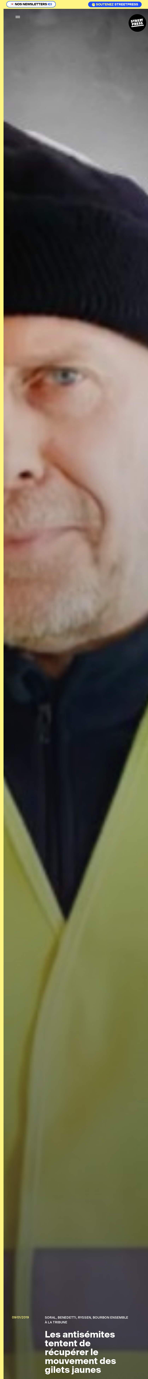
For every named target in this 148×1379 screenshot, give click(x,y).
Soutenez (103, 4)
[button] (18, 17)
